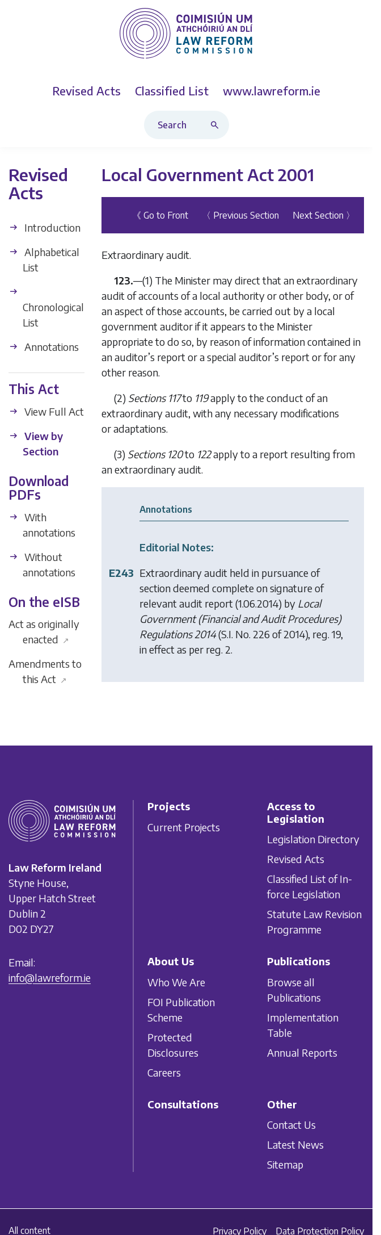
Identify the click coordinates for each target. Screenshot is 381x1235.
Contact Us (291, 1125)
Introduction (45, 227)
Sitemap (285, 1164)
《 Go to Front (160, 215)
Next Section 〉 (324, 215)
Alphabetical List (44, 259)
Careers (164, 1072)
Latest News (295, 1145)
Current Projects (183, 827)
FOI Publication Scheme (181, 1009)
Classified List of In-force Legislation (309, 886)
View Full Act (46, 410)
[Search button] (217, 125)
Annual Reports (302, 1052)
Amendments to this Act (45, 671)
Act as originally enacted (44, 631)
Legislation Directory (313, 838)
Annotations (44, 346)
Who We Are (176, 982)
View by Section (36, 443)
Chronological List (46, 307)
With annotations (42, 524)
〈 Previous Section (240, 215)
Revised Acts (295, 858)
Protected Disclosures (172, 1045)
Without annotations (42, 564)
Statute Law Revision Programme (314, 921)
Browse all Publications (294, 990)
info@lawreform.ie (50, 977)
